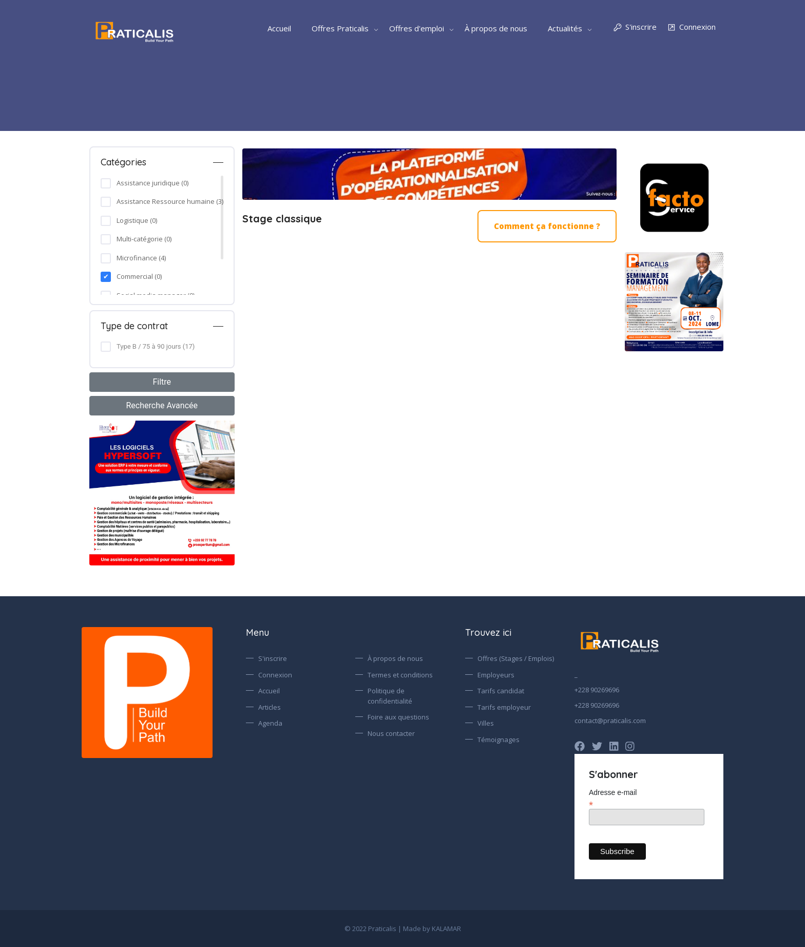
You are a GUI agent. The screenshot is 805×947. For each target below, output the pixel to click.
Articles (269, 707)
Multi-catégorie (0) (144, 238)
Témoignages (498, 739)
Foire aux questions (398, 717)
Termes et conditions (400, 674)
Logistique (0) (137, 220)
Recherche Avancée (162, 405)
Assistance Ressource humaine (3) (170, 201)
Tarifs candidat (500, 690)
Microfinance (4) (141, 257)
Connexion (691, 27)
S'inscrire (635, 27)
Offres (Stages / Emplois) (515, 658)
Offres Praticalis (340, 28)
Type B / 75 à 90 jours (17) (156, 346)
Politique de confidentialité (390, 696)
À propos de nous (496, 28)
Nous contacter (391, 733)
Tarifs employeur (504, 707)
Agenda (270, 723)
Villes (485, 723)
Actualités (565, 28)
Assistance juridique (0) (152, 182)
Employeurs (495, 674)
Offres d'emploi (416, 28)
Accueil (279, 28)
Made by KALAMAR (432, 928)
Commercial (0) (139, 276)
